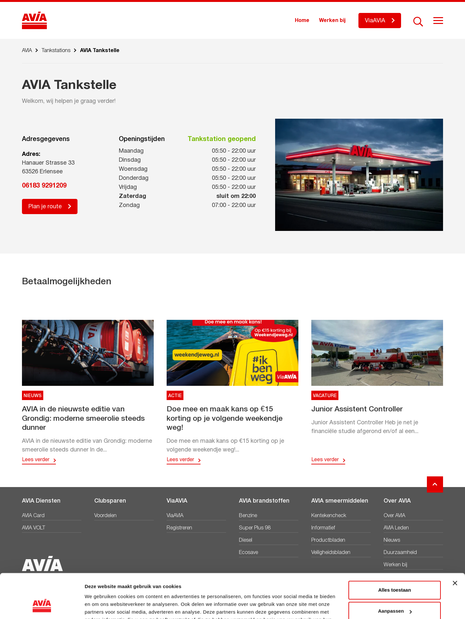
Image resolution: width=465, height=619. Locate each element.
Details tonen (100, 606)
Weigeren (394, 593)
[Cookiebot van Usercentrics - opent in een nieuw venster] (42, 606)
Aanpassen (395, 572)
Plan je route (45, 207)
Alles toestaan (394, 551)
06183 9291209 (44, 186)
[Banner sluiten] (455, 544)
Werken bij (332, 20)
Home (302, 20)
